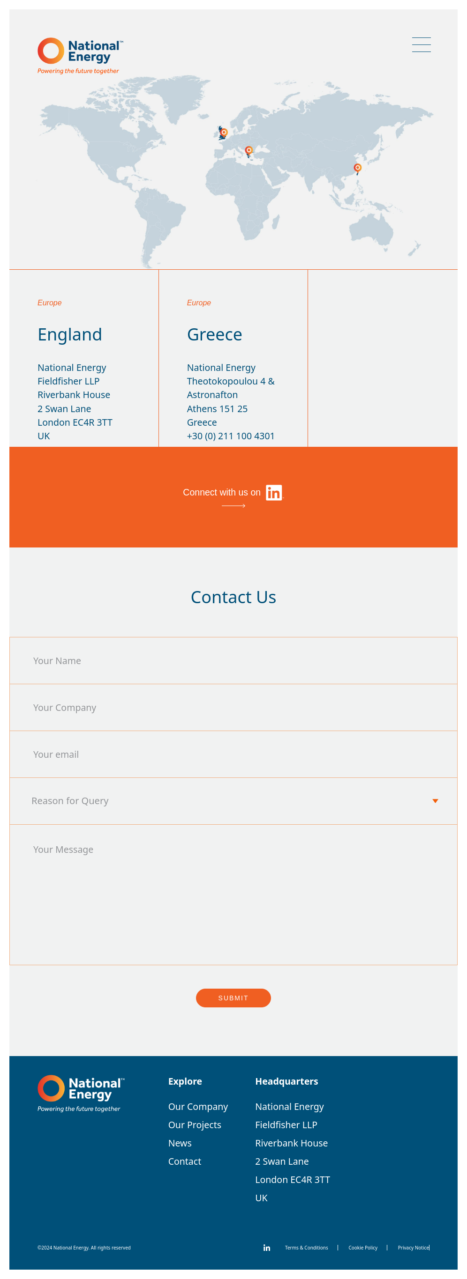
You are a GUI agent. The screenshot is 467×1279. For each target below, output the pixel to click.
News (180, 1143)
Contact (185, 1161)
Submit (233, 998)
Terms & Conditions (306, 1247)
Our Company (198, 1106)
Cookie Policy (362, 1247)
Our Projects (194, 1124)
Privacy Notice (413, 1247)
